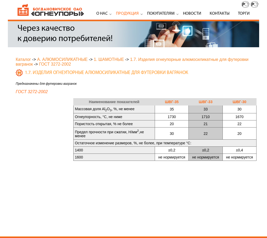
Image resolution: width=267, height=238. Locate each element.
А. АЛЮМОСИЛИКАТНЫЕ (62, 59)
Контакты (220, 14)
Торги (244, 14)
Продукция (127, 14)
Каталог (23, 59)
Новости (192, 14)
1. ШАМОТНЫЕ (109, 59)
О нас (102, 14)
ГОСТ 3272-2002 (55, 64)
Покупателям (161, 14)
